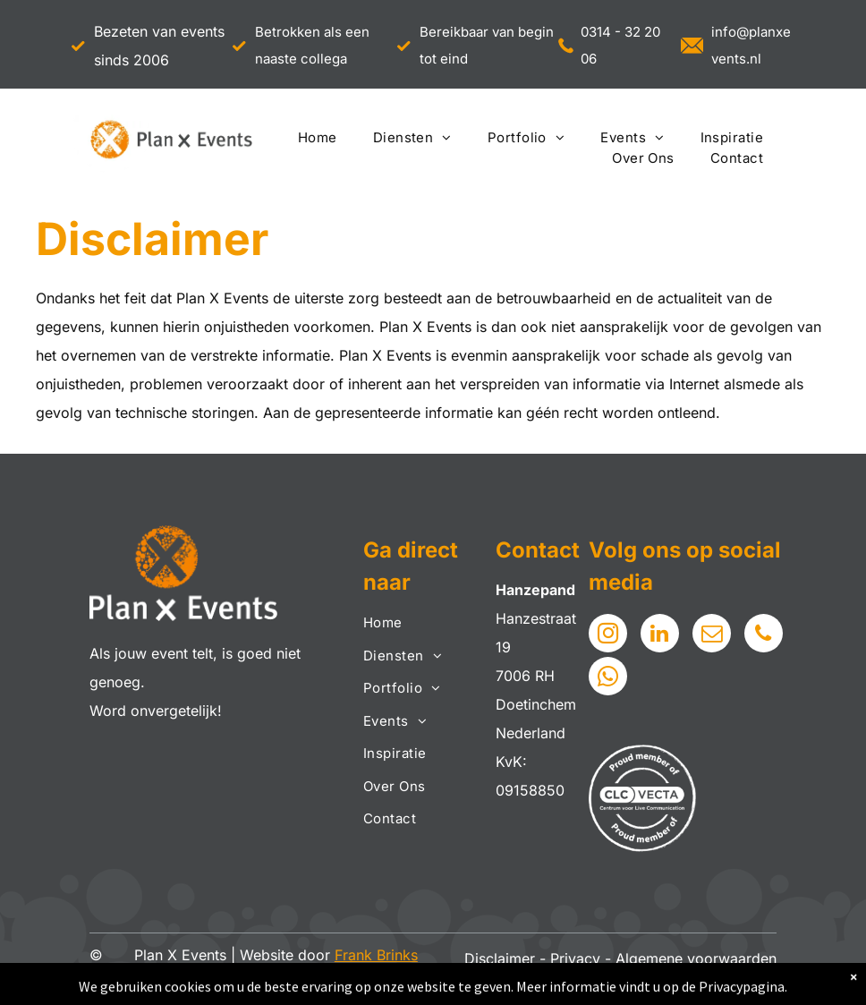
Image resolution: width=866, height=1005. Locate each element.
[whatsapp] (608, 678)
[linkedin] (660, 635)
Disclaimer (499, 958)
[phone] (763, 635)
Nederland (530, 733)
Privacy (575, 958)
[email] (711, 635)
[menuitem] (317, 138)
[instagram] (608, 635)
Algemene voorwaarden (696, 958)
